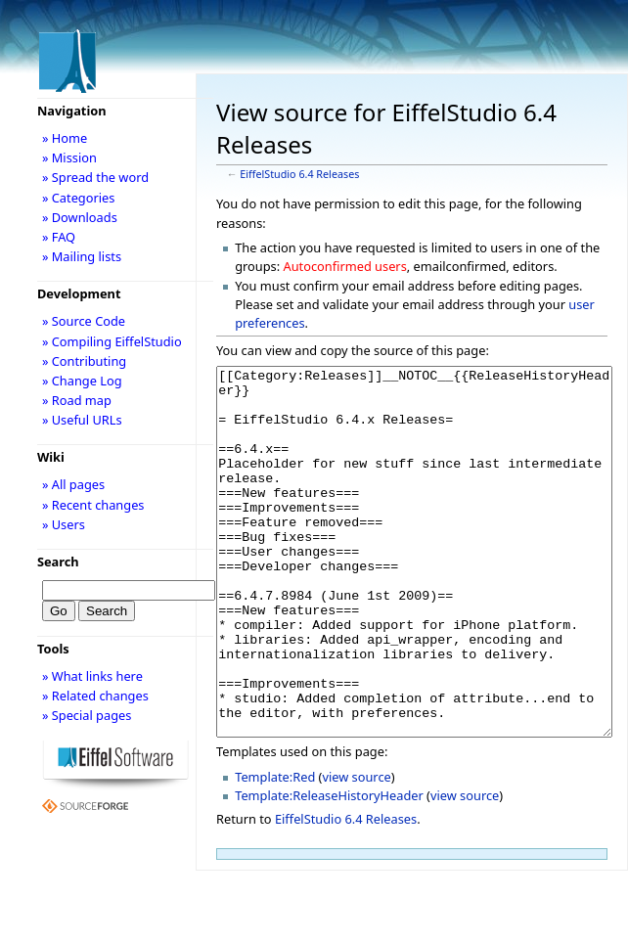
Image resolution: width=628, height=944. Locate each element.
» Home (64, 138)
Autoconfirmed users (345, 266)
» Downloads (79, 217)
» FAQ (58, 237)
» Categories (78, 197)
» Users (63, 524)
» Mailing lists (81, 256)
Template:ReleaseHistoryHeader (329, 868)
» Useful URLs (82, 419)
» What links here (92, 676)
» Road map (77, 400)
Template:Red (275, 850)
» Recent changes (93, 505)
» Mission (69, 157)
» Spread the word (95, 177)
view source (356, 850)
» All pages (73, 484)
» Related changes (95, 695)
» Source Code (83, 321)
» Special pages (86, 715)
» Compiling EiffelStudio (112, 341)
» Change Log (82, 380)
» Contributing (84, 361)
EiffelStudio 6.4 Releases (299, 174)
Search (58, 561)
